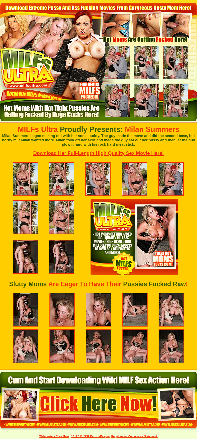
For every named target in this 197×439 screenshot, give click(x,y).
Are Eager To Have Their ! (98, 284)
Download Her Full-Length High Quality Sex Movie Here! (98, 153)
